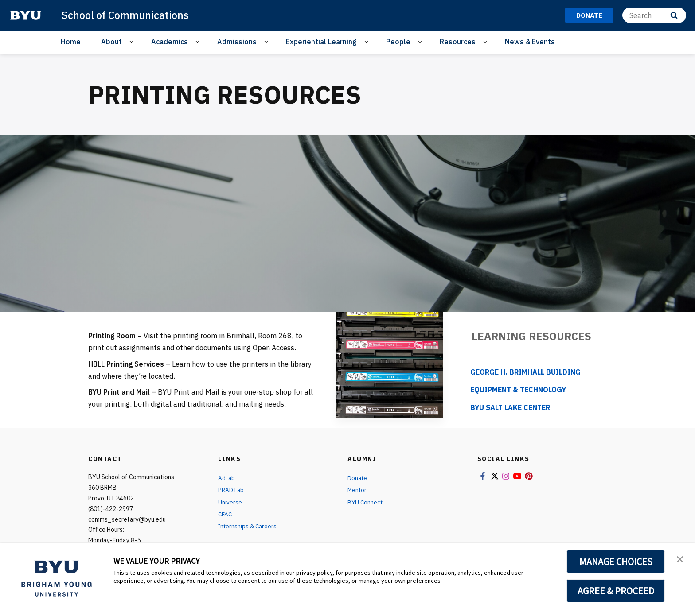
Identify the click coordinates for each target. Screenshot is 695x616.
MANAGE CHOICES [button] (615, 561)
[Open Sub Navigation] (132, 41)
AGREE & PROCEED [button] (616, 591)
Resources (458, 41)
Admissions (237, 41)
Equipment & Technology (518, 389)
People (398, 41)
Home (71, 41)
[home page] (25, 15)
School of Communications (127, 15)
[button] (680, 559)
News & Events (530, 41)
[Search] (654, 15)
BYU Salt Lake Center (510, 407)
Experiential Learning (321, 41)
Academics (169, 41)
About (111, 41)
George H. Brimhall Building (525, 372)
